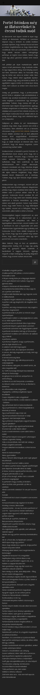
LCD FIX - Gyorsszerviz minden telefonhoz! (18, 511)
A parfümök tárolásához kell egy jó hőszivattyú (19, 331)
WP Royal (28, 691)
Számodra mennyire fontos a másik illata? (17, 658)
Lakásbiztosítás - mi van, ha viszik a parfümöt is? (20, 508)
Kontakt (5, 495)
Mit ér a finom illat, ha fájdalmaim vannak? (17, 540)
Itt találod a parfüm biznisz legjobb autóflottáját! (20, 466)
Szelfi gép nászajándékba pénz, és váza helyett (19, 661)
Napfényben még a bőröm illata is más (16, 558)
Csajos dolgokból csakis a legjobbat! (15, 397)
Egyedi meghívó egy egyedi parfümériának (17, 426)
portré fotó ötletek (22, 131)
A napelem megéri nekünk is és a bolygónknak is (19, 299)
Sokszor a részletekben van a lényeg (15, 651)
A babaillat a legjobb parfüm (12, 270)
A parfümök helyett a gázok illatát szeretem (18, 326)
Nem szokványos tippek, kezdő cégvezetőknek (19, 577)
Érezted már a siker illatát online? (14, 429)
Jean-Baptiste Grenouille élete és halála (16, 468)
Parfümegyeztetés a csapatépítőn (14, 619)
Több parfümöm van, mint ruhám (14, 669)
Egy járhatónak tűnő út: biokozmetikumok (17, 405)
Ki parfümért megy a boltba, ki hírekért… (17, 482)
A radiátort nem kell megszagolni (14, 347)
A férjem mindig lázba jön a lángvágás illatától (18, 278)
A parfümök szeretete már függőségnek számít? (20, 328)
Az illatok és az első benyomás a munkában (18, 381)
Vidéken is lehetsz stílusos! (12, 672)
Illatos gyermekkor (9, 455)
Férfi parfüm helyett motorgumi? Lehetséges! (19, 437)
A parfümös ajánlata (9, 339)
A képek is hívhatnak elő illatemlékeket (16, 286)
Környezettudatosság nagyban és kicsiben (17, 503)
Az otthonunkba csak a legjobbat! (14, 389)
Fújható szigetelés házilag (11, 439)
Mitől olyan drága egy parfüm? (13, 542)
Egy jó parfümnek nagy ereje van (14, 413)
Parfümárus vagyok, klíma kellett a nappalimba (19, 616)
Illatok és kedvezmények (11, 452)
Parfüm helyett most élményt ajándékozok (17, 611)
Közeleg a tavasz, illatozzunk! (13, 505)
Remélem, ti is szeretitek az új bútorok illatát (18, 637)
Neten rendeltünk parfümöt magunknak (16, 590)
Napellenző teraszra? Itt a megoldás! (15, 555)
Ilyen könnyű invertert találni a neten (15, 463)
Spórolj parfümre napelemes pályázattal (16, 656)
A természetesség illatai (11, 357)
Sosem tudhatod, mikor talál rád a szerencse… (19, 653)
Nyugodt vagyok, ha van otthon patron (16, 592)
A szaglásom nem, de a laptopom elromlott (18, 350)
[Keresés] (35, 262)
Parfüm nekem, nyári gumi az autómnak (16, 614)
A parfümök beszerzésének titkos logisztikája (18, 323)
